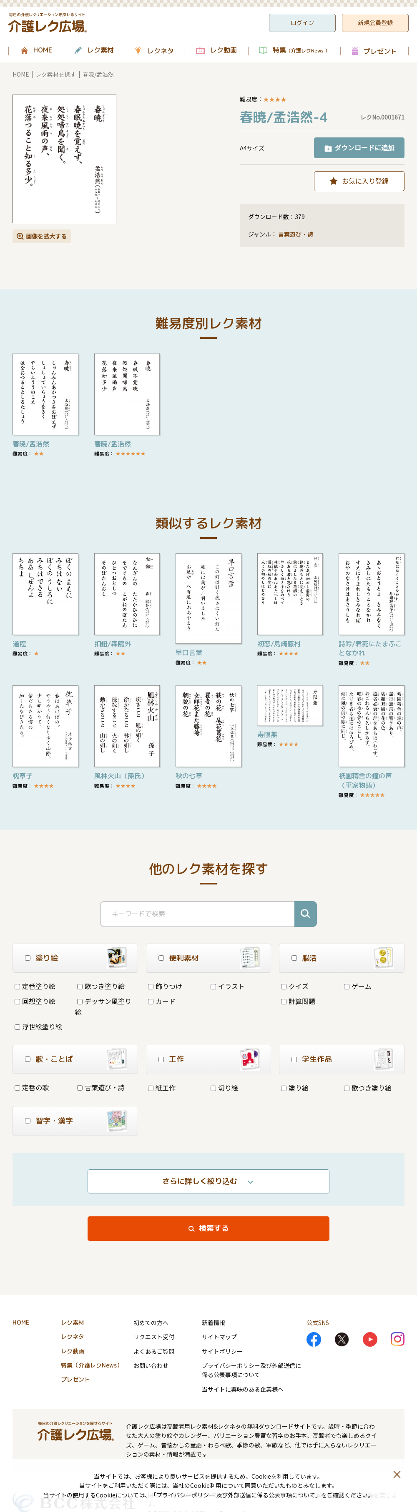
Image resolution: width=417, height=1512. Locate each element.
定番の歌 (32, 1087)
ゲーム (358, 986)
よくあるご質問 (153, 1351)
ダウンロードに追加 (364, 147)
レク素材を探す (55, 74)
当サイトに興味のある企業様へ (243, 1389)
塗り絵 (295, 1088)
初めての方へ (150, 1322)
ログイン (302, 23)
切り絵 (224, 1088)
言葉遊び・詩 (295, 234)
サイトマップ (219, 1337)
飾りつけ (165, 986)
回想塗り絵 (35, 1001)
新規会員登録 (375, 23)
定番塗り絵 (35, 986)
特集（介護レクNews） (92, 1365)
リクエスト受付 (153, 1337)
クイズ (295, 986)
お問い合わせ (150, 1365)
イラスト (228, 986)
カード (162, 1001)
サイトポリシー (222, 1351)
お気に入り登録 (365, 181)
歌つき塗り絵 (101, 986)
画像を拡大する (46, 236)
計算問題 (298, 1001)
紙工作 (162, 1088)
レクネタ (160, 51)
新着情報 (213, 1322)
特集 (301, 50)
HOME (42, 50)
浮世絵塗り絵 (38, 1026)
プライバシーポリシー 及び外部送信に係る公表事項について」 (238, 1495)
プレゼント (380, 51)
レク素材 (100, 50)
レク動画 (223, 50)
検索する (214, 1228)
